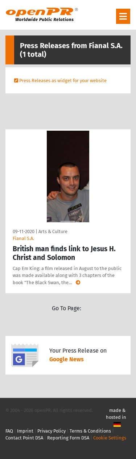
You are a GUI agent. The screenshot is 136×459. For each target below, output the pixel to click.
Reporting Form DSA (68, 438)
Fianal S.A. (23, 238)
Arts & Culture (52, 231)
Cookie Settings (109, 438)
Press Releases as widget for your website (63, 80)
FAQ (9, 431)
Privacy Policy (51, 431)
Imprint (25, 431)
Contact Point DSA (24, 438)
